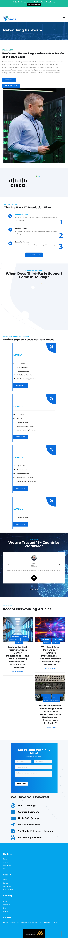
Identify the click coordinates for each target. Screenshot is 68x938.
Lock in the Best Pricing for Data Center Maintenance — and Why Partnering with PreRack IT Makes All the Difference (17, 649)
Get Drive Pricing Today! (34, 4)
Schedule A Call (11, 78)
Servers (25, 631)
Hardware (46, 631)
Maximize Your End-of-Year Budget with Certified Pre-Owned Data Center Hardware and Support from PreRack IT (50, 707)
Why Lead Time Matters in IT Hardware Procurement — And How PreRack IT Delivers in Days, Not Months (50, 648)
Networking (14, 631)
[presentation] (8, 556)
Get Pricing (9, 72)
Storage (19, 634)
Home (4, 26)
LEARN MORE (17, 664)
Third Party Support (19, 629)
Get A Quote (20, 378)
